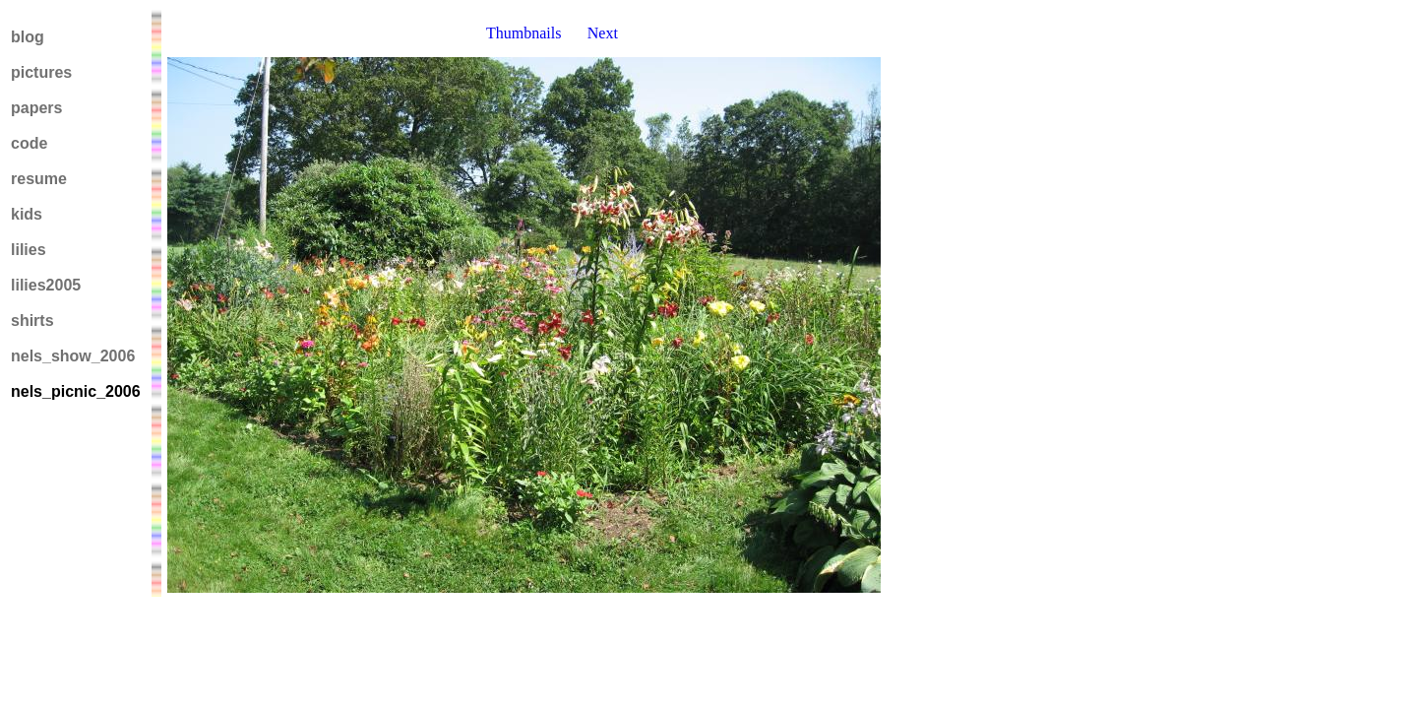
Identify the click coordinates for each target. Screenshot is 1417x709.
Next (602, 33)
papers (36, 107)
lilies (28, 249)
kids (26, 214)
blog (27, 37)
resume (39, 178)
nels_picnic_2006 (76, 391)
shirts (32, 320)
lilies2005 (46, 285)
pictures (41, 72)
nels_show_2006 (73, 356)
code (29, 143)
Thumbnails (523, 33)
